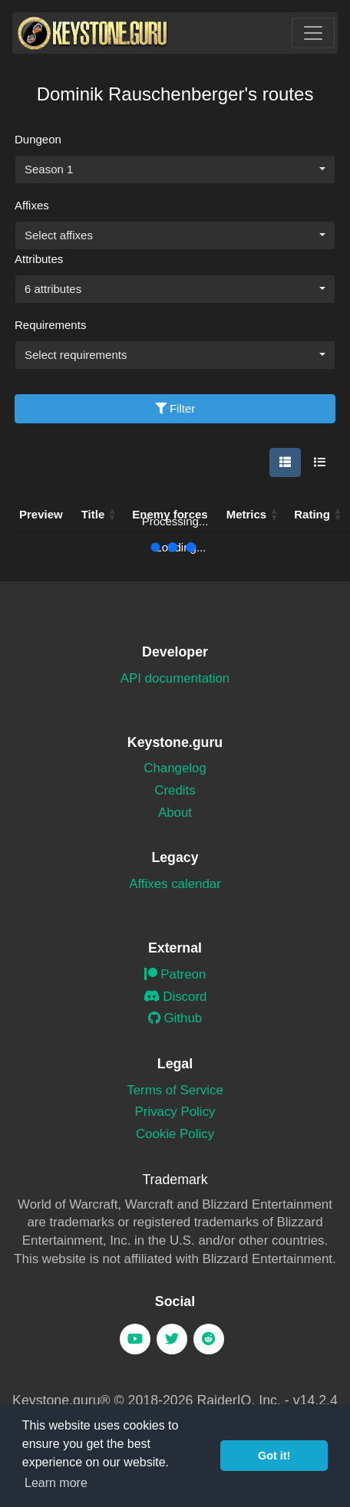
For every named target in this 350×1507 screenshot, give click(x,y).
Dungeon (38, 139)
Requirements (50, 324)
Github (175, 1018)
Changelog (175, 768)
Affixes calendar (175, 884)
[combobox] (175, 169)
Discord (175, 996)
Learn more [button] (56, 1482)
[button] (274, 514)
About (175, 812)
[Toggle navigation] (313, 33)
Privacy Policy (175, 1111)
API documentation (175, 678)
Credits (174, 790)
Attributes (39, 258)
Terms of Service (175, 1090)
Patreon (175, 974)
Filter (175, 408)
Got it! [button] (274, 1455)
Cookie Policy (175, 1134)
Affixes (32, 205)
